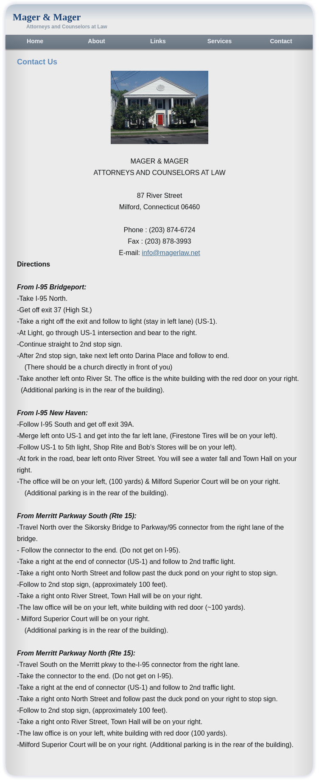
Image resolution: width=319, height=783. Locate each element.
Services (219, 41)
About (96, 41)
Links (158, 41)
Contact (281, 41)
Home (35, 41)
